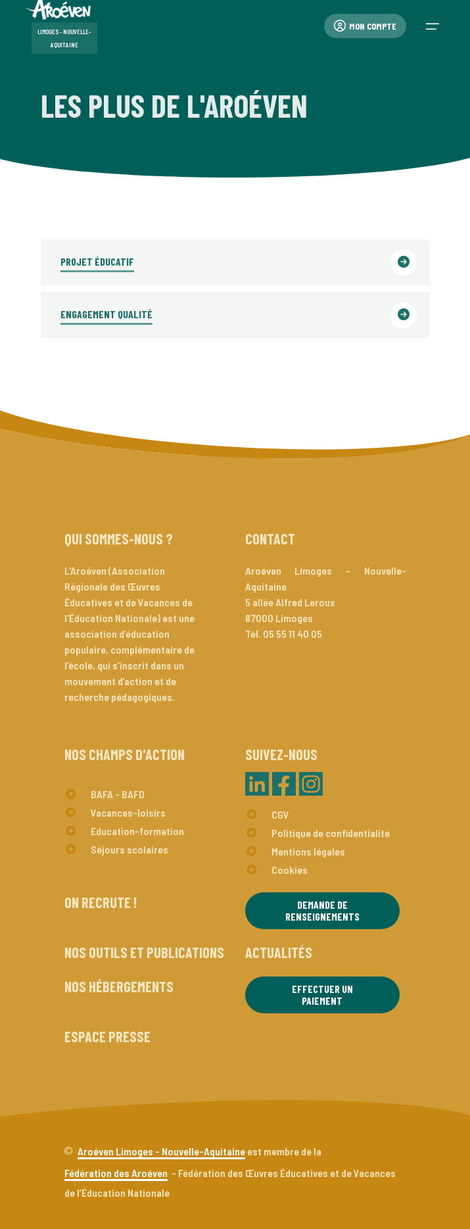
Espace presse (107, 1036)
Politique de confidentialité (330, 833)
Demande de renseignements (322, 910)
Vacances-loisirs (128, 812)
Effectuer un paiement (322, 994)
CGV (280, 814)
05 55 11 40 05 (292, 633)
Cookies (289, 869)
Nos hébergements (119, 986)
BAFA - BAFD (118, 794)
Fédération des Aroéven (116, 1173)
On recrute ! (100, 902)
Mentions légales (308, 851)
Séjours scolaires (129, 849)
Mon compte (365, 26)
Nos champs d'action (124, 754)
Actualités (278, 952)
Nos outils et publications (144, 952)
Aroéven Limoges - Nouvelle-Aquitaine (161, 1151)
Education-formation (137, 831)
